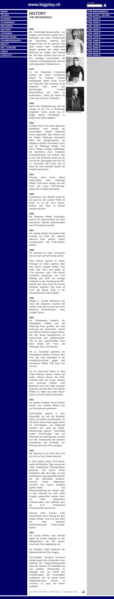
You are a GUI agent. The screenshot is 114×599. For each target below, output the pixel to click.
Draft (5, 44)
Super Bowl (9, 37)
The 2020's (93, 55)
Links (4, 51)
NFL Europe (8, 47)
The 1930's (93, 22)
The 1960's (93, 33)
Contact (6, 55)
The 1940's (93, 26)
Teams (5, 15)
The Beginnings (97, 11)
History (6, 29)
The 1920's (93, 18)
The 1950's (93, 29)
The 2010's (93, 51)
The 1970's (93, 37)
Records (7, 26)
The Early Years (98, 15)
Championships (11, 40)
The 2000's (93, 47)
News (4, 11)
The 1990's (93, 44)
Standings (8, 22)
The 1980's (93, 40)
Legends (6, 33)
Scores (6, 18)
